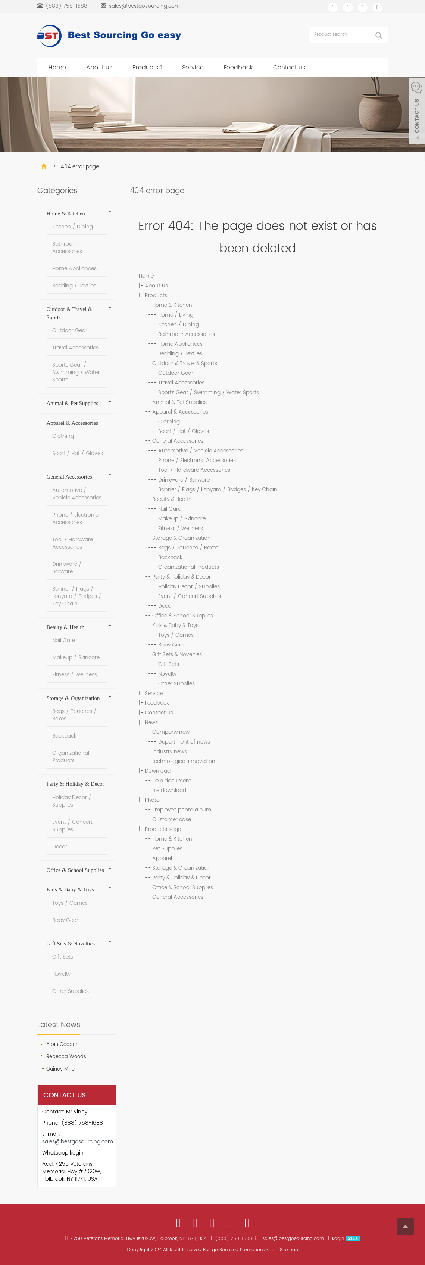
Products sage (163, 829)
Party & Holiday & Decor (181, 577)
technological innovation (183, 761)
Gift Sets (168, 664)
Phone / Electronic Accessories (197, 460)
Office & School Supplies (182, 615)
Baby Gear (171, 645)
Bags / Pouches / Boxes (188, 547)
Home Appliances (180, 344)
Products (147, 67)
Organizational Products (188, 567)
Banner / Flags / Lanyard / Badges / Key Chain (217, 489)
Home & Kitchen (172, 305)
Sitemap (289, 1249)
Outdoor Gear (175, 373)
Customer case (171, 819)
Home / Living (175, 315)
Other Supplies (176, 683)
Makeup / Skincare (182, 518)
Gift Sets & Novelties (177, 654)
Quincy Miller (61, 1069)
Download (158, 771)
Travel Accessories (181, 382)
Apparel (162, 858)
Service (193, 67)
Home (57, 67)
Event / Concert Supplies (189, 596)
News (151, 722)
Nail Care (169, 509)
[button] (161, 67)
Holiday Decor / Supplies (189, 586)
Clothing (169, 421)
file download (169, 790)
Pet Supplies (167, 848)
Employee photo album (181, 810)
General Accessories (177, 441)
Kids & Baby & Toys (175, 625)
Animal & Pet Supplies (179, 402)
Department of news (184, 742)
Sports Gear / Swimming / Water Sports (208, 392)
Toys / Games (176, 635)
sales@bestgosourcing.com (144, 6)
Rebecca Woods (66, 1057)
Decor (165, 606)
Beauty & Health (172, 499)
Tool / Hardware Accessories (194, 470)
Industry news (169, 751)
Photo (152, 800)
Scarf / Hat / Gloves (183, 431)
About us (99, 67)
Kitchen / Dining (178, 324)
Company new (171, 732)
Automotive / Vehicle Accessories (200, 450)
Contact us (289, 67)
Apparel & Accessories (180, 412)
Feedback (238, 67)
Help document (171, 780)
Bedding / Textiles (180, 353)
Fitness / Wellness (180, 528)
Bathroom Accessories (186, 334)
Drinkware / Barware (184, 480)
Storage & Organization (181, 538)
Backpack (170, 557)
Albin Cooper (62, 1045)
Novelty (167, 674)
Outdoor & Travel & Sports (184, 363)
